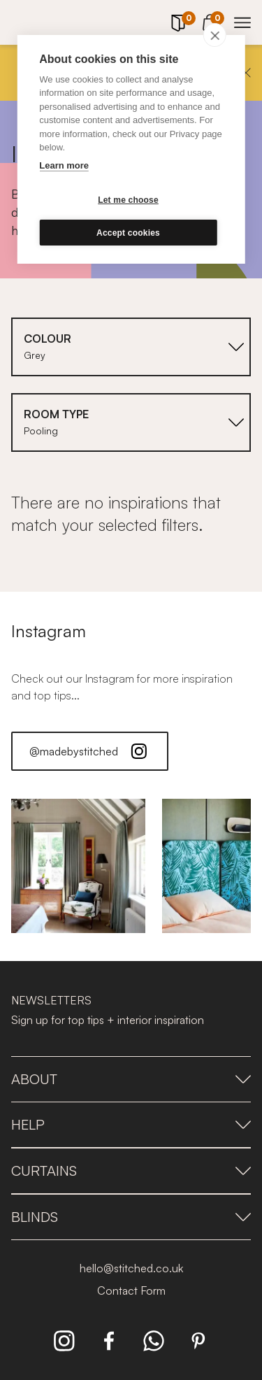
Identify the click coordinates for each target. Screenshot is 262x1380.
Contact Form (131, 1290)
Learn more (64, 165)
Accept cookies (128, 233)
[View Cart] (210, 20)
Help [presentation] (131, 1124)
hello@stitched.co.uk (131, 1268)
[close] (214, 35)
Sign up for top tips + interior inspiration (107, 1020)
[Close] (246, 73)
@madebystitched (89, 751)
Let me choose (128, 200)
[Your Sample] (178, 23)
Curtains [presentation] (131, 1170)
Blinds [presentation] (131, 1216)
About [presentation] (131, 1079)
